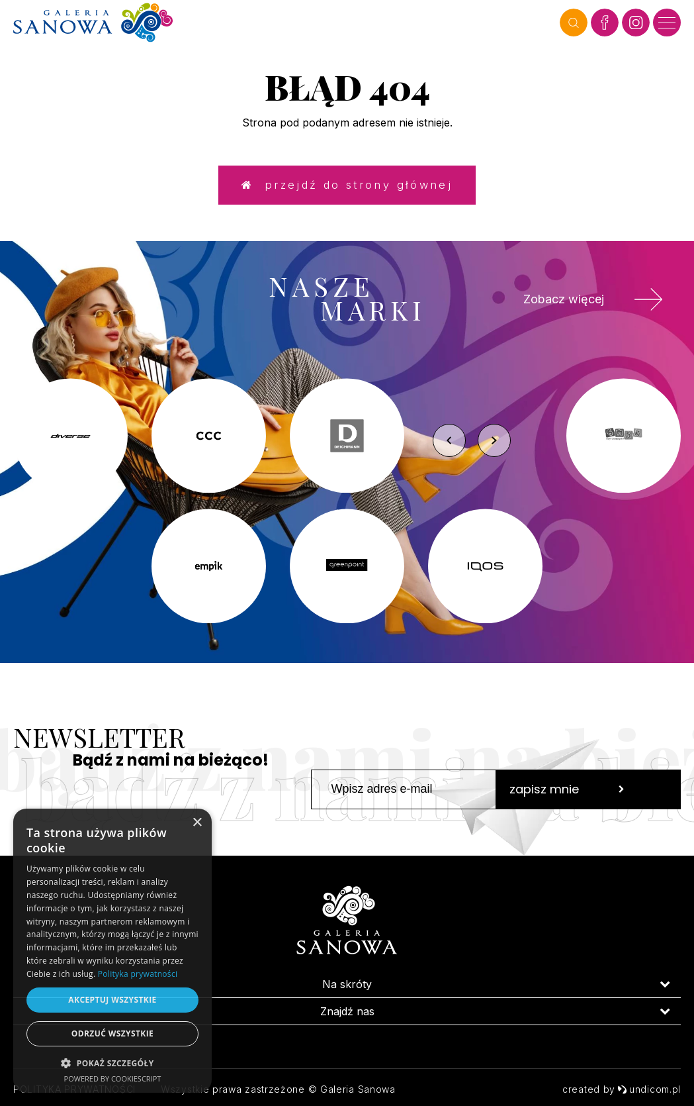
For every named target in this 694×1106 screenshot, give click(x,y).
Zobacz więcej (587, 304)
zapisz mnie (567, 795)
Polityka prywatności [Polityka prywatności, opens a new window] (137, 974)
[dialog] (112, 951)
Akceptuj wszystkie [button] (112, 999)
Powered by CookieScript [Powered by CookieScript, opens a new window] (112, 1078)
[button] (112, 1062)
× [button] (197, 823)
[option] (347, 507)
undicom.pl (649, 1089)
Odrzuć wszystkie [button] (112, 1033)
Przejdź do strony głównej (347, 188)
